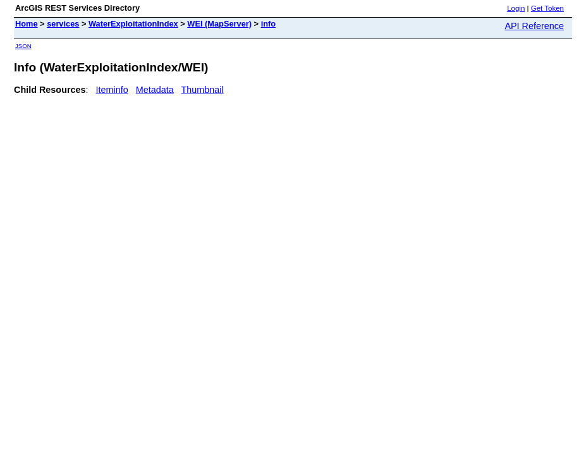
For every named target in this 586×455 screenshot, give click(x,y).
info (268, 23)
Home (26, 23)
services (63, 23)
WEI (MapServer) (219, 23)
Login (516, 8)
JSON (23, 45)
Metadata (155, 90)
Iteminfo (112, 90)
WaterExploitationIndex (133, 23)
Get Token (547, 8)
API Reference (534, 26)
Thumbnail (202, 90)
